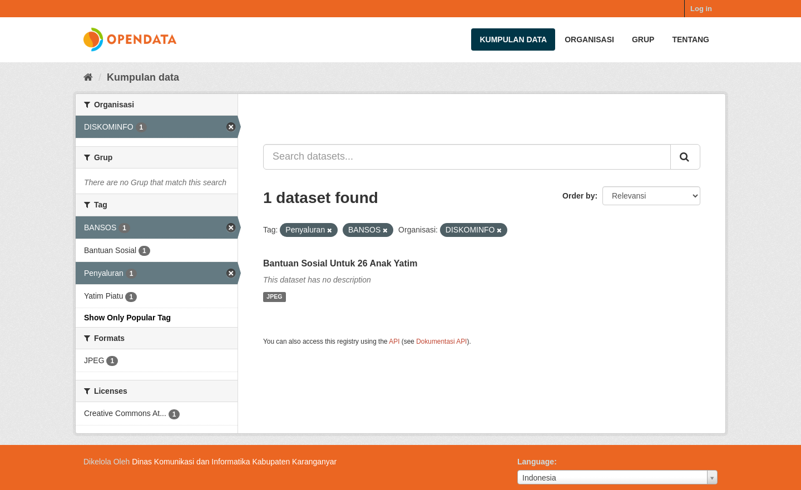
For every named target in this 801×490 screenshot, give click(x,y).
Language (535, 461)
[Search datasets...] (467, 157)
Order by (578, 195)
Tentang (690, 39)
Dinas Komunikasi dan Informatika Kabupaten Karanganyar (234, 461)
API (394, 341)
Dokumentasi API (441, 341)
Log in (701, 8)
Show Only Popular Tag (127, 317)
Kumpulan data (513, 39)
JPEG (274, 297)
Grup (643, 39)
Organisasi (589, 39)
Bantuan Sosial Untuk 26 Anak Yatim (340, 263)
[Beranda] (88, 77)
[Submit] (685, 157)
